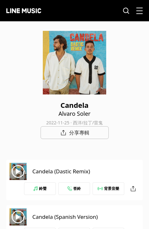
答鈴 (74, 188)
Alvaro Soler (74, 113)
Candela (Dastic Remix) (61, 171)
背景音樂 (108, 188)
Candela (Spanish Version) (65, 216)
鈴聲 (40, 188)
